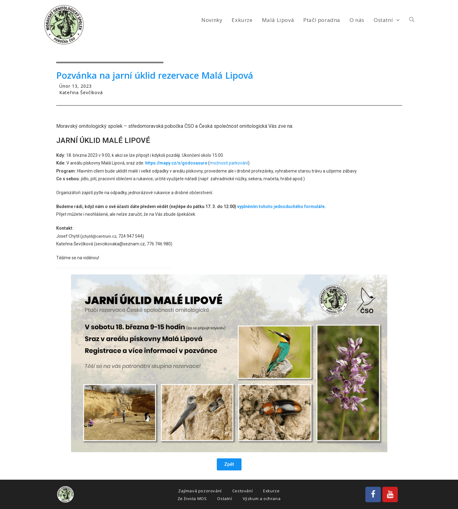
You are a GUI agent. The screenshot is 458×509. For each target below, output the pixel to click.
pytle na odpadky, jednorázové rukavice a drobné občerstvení (153, 192)
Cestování (242, 491)
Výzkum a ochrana (262, 498)
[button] (229, 464)
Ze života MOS (192, 498)
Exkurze (271, 491)
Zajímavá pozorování (199, 491)
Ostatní (224, 498)
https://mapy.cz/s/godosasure (176, 163)
